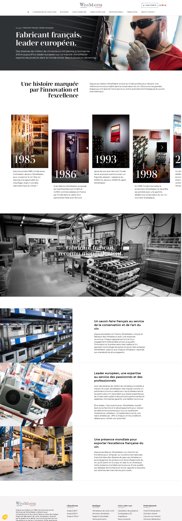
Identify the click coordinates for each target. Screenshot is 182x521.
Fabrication (132, 12)
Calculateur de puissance (128, 511)
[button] (162, 147)
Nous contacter (124, 519)
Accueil (18, 28)
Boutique (64, 12)
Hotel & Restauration (151, 511)
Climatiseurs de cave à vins (44, 12)
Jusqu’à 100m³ (73, 516)
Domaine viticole (150, 514)
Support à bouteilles (100, 516)
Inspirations (122, 516)
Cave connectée (79, 12)
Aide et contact (148, 12)
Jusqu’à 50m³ (72, 514)
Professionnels (116, 12)
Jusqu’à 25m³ (72, 511)
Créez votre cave (97, 12)
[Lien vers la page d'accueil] (91, 7)
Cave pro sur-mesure (151, 516)
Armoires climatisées (100, 514)
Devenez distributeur (152, 519)
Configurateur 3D (125, 514)
